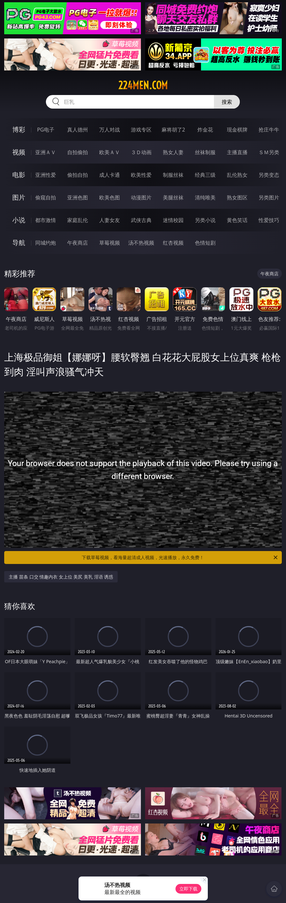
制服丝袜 (173, 174)
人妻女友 (109, 220)
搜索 (227, 101)
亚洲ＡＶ (45, 152)
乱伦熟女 (237, 174)
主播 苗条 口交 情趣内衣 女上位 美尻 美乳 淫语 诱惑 (61, 577)
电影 (18, 174)
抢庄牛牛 (269, 129)
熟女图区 (237, 197)
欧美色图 (109, 197)
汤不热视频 (141, 242)
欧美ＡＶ (109, 152)
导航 (18, 242)
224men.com (143, 85)
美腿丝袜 (173, 197)
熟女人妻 (173, 152)
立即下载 (188, 889)
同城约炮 (45, 242)
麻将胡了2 (173, 129)
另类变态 (269, 174)
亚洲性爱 (45, 174)
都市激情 (45, 220)
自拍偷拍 (77, 152)
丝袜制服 (205, 152)
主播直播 (237, 152)
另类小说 (205, 220)
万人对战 (109, 129)
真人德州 (77, 129)
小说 (18, 220)
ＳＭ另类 (269, 152)
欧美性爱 (141, 174)
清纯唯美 (205, 197)
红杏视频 (173, 242)
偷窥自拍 (45, 197)
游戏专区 (141, 129)
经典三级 (205, 174)
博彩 (18, 129)
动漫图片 (141, 197)
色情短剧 (205, 242)
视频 (18, 152)
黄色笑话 (237, 220)
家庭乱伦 (77, 220)
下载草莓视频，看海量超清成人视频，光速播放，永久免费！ (180, 557)
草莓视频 (109, 242)
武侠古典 (141, 220)
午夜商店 (77, 242)
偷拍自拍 (77, 174)
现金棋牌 (237, 129)
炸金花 (205, 129)
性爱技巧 (269, 220)
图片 (18, 197)
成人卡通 (109, 174)
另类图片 (269, 197)
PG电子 (45, 129)
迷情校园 (173, 220)
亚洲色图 (77, 197)
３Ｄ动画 (141, 152)
